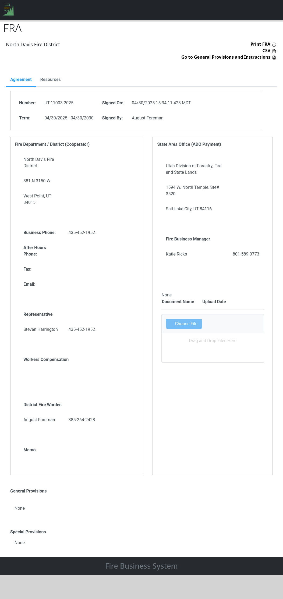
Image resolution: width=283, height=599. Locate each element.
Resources (50, 79)
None (20, 508)
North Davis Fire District (38, 162)
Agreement (21, 79)
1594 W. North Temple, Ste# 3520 (192, 190)
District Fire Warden (42, 404)
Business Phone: (39, 232)
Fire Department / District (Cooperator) (52, 144)
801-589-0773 (246, 254)
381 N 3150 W (36, 180)
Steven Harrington (40, 329)
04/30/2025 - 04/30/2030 (69, 117)
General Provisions (28, 491)
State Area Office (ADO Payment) (189, 144)
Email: (29, 284)
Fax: (27, 269)
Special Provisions (28, 531)
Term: (24, 117)
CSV (267, 51)
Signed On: (112, 102)
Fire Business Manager (188, 239)
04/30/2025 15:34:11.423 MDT (161, 102)
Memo (29, 449)
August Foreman (148, 117)
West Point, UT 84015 (37, 199)
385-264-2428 (81, 419)
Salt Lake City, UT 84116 (189, 208)
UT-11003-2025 (58, 102)
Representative (37, 314)
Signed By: (112, 117)
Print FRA (260, 44)
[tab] (21, 80)
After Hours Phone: (34, 251)
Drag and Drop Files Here (212, 340)
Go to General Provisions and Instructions (225, 57)
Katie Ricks (176, 254)
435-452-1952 (81, 232)
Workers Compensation (46, 359)
